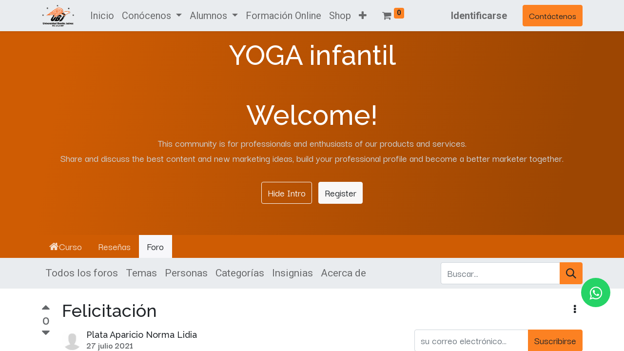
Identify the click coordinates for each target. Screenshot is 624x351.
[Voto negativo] (45, 333)
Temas (141, 273)
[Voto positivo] (45, 308)
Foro (155, 246)
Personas (186, 273)
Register (340, 192)
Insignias (292, 273)
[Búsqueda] (571, 273)
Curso (65, 246)
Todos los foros (81, 273)
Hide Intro (287, 192)
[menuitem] (102, 15)
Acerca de (343, 273)
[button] (362, 15)
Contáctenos (552, 15)
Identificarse (479, 15)
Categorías (239, 273)
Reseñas (114, 246)
